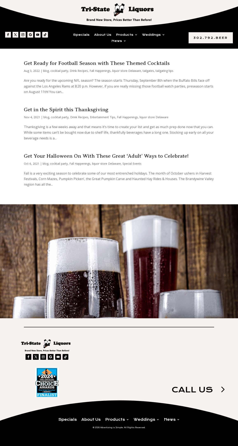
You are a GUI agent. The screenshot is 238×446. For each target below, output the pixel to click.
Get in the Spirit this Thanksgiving (66, 110)
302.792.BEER (211, 37)
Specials (81, 35)
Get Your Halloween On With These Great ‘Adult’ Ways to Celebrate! (106, 156)
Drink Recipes (79, 71)
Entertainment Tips (102, 117)
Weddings (151, 35)
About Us (102, 35)
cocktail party (59, 71)
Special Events (131, 164)
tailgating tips (164, 71)
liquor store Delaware (126, 71)
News (117, 41)
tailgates (148, 71)
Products (124, 35)
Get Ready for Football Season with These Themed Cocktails (97, 63)
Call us (192, 389)
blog (46, 71)
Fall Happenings (100, 71)
